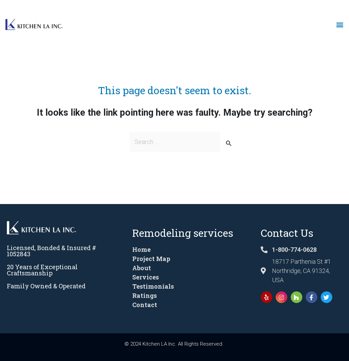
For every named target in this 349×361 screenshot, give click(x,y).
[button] (340, 24)
